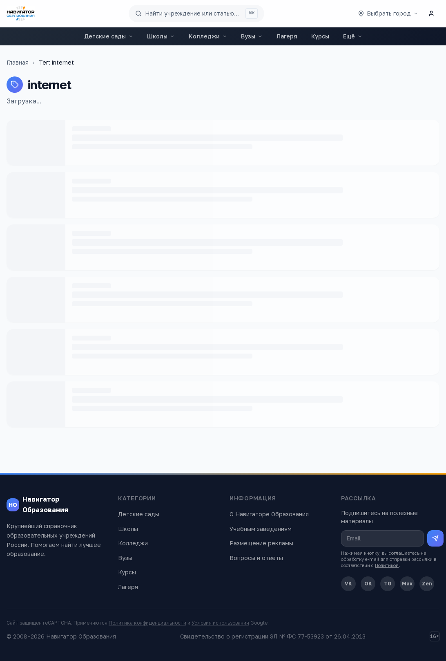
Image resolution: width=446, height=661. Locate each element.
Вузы (252, 36)
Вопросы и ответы (256, 557)
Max (407, 583)
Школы (161, 36)
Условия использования (220, 623)
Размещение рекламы (261, 543)
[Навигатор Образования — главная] (21, 13)
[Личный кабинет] (431, 13)
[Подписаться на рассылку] (435, 538)
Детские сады (108, 36)
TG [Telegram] (388, 583)
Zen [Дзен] (427, 583)
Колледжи (208, 36)
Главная (18, 62)
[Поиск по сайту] (196, 13)
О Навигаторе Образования (269, 514)
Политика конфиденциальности (147, 623)
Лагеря (287, 36)
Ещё (352, 36)
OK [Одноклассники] (368, 583)
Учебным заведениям (261, 528)
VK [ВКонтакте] (348, 583)
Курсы (320, 36)
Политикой (387, 565)
